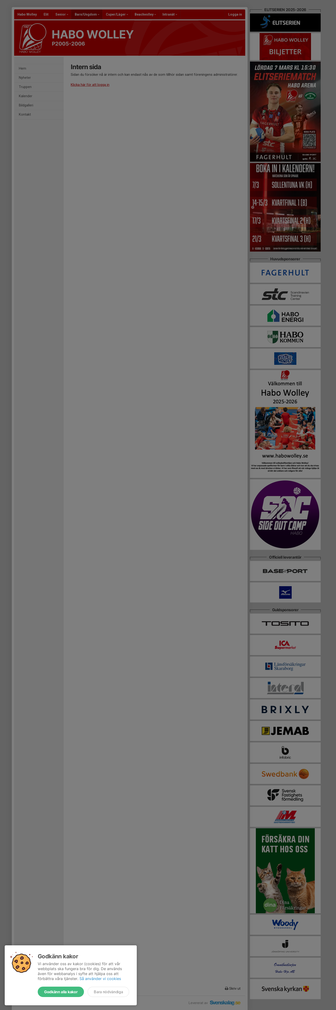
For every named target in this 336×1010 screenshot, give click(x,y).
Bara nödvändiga (108, 991)
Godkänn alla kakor (61, 991)
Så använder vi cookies (100, 978)
